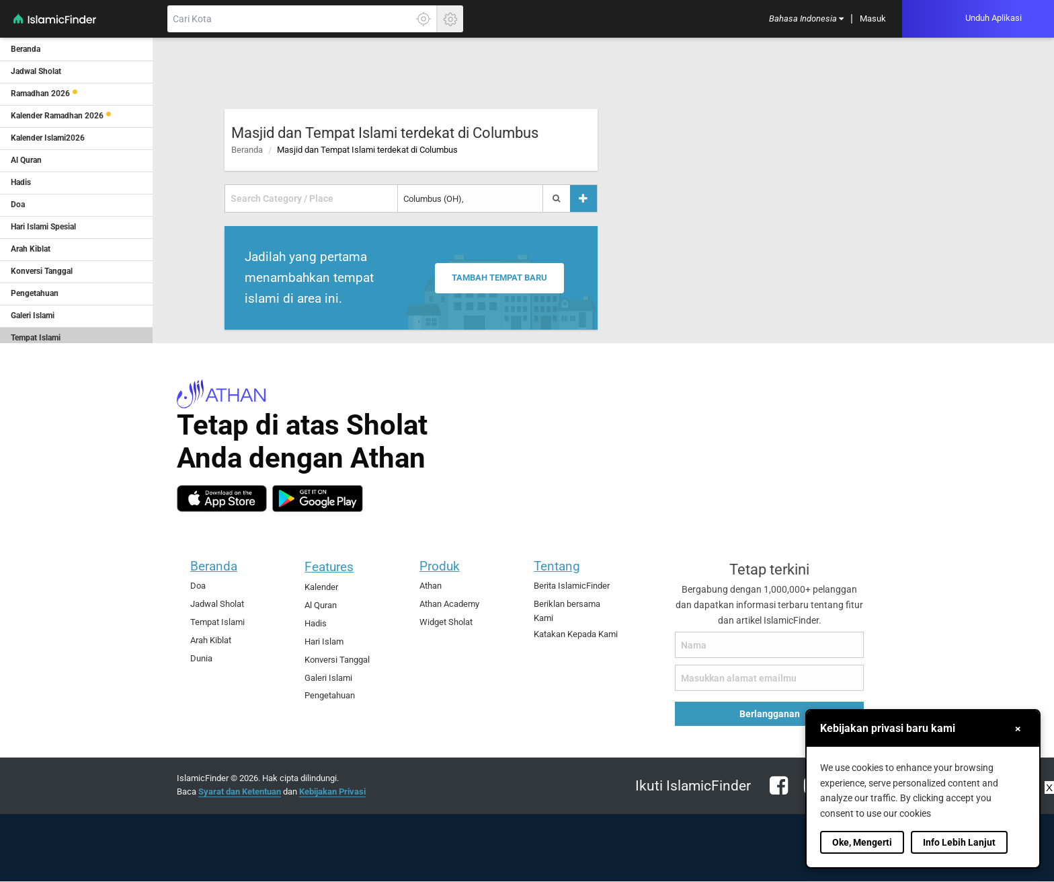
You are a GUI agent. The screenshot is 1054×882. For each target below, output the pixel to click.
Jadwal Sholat (217, 604)
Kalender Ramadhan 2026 (57, 115)
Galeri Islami (328, 678)
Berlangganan (769, 713)
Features (329, 567)
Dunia (201, 658)
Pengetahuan (330, 695)
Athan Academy (449, 604)
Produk (439, 566)
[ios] (222, 498)
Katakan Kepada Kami (576, 634)
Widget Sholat (446, 622)
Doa (198, 586)
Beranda (247, 150)
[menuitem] (806, 19)
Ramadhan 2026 (40, 93)
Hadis (316, 623)
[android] (317, 498)
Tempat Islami (217, 622)
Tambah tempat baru (502, 278)
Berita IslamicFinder (572, 586)
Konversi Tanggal (337, 660)
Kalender (321, 587)
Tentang (557, 566)
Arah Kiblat (210, 640)
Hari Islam (324, 641)
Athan (430, 586)
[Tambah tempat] (583, 199)
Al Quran (321, 605)
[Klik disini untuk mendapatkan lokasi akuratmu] (423, 18)
